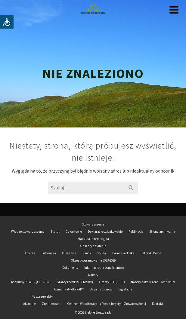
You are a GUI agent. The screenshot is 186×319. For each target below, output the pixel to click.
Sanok (86, 253)
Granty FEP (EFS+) (112, 282)
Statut (55, 231)
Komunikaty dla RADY (69, 289)
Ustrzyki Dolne (151, 253)
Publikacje (136, 231)
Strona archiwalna (162, 231)
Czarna (30, 253)
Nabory (93, 275)
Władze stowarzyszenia (28, 231)
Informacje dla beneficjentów (104, 267)
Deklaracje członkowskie (105, 231)
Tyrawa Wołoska (123, 253)
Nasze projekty (42, 296)
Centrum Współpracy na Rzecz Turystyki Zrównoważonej (106, 304)
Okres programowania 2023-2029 (93, 260)
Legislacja (125, 289)
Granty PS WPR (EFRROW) (75, 282)
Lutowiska (49, 253)
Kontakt (157, 304)
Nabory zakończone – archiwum (153, 282)
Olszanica (69, 253)
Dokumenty (70, 267)
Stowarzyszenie (93, 224)
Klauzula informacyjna (93, 239)
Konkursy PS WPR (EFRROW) (31, 282)
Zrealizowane (51, 304)
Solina (101, 253)
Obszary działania (93, 246)
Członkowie (74, 231)
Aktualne (29, 304)
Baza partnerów (101, 289)
